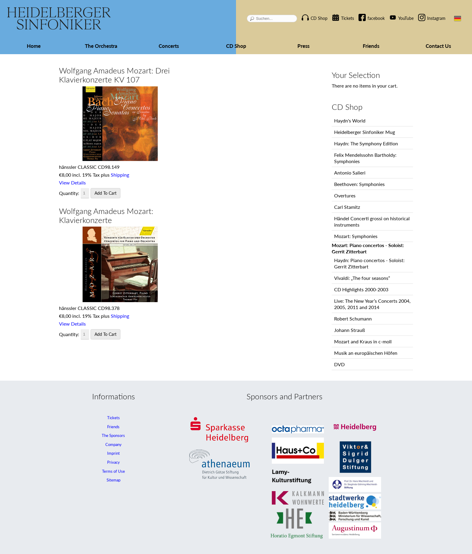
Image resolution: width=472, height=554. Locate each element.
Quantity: (69, 193)
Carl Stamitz (347, 207)
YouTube (406, 18)
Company (113, 444)
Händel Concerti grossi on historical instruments (372, 221)
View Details (72, 182)
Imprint (113, 453)
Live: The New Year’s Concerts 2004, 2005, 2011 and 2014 (372, 304)
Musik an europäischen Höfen (365, 353)
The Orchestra (101, 46)
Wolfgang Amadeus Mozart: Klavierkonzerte (106, 215)
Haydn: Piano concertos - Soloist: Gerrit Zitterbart (369, 263)
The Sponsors (113, 435)
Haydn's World (349, 120)
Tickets (347, 18)
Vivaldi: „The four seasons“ (362, 278)
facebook (376, 18)
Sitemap (113, 480)
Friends (371, 46)
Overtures (345, 195)
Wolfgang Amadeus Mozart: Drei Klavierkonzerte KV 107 (114, 75)
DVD (339, 364)
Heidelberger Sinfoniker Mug (364, 132)
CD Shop (319, 18)
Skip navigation (308, 13)
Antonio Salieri (349, 172)
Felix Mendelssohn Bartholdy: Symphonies (365, 158)
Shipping (120, 175)
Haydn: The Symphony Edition (366, 143)
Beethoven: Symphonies (359, 184)
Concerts (169, 46)
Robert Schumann (353, 318)
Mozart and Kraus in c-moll (363, 341)
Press (303, 46)
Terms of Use (113, 471)
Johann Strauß (349, 330)
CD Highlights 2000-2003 (361, 289)
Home (34, 46)
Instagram (436, 18)
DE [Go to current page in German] (457, 18)
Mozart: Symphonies (355, 236)
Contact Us (438, 46)
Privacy (113, 462)
